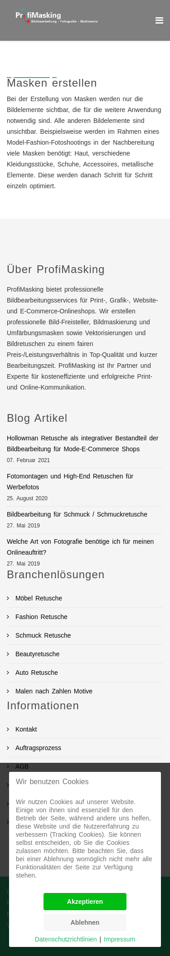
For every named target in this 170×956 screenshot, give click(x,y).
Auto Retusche (35, 672)
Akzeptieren (85, 901)
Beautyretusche (36, 654)
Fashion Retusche (40, 616)
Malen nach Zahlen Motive (52, 691)
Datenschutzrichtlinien (66, 939)
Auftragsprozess (37, 747)
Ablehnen (85, 922)
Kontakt (25, 729)
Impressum (119, 939)
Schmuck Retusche (42, 635)
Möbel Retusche (37, 598)
